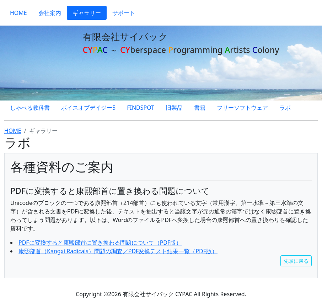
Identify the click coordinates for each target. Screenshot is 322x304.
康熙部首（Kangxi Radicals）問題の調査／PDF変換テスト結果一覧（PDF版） (118, 251)
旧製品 (174, 108)
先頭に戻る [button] (296, 260)
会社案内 (49, 13)
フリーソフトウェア (242, 108)
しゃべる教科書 (30, 108)
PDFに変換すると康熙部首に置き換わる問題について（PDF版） (100, 242)
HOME (18, 13)
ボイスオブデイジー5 (88, 108)
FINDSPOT (140, 108)
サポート (123, 13)
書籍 (199, 108)
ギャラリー (87, 13)
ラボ (285, 108)
